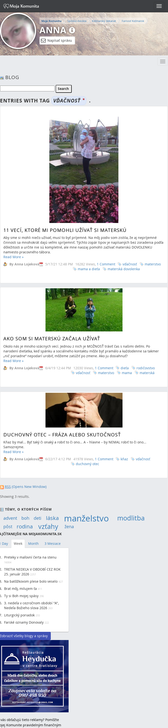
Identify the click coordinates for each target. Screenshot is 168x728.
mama (127, 356)
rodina (25, 526)
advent (10, 518)
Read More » (13, 257)
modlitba (131, 518)
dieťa (125, 351)
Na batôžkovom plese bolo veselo (31, 581)
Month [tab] (33, 543)
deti (37, 518)
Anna (52, 30)
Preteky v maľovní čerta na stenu (30, 557)
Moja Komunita (51, 21)
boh (25, 518)
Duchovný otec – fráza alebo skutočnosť (62, 412)
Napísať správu (56, 40)
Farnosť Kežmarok (133, 21)
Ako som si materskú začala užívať (51, 322)
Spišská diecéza (76, 21)
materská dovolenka (124, 269)
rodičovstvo (145, 351)
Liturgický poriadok (19, 615)
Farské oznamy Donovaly (24, 622)
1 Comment (106, 264)
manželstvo (86, 518)
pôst (7, 526)
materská (147, 356)
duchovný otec (87, 441)
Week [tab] (18, 543)
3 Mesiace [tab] (53, 543)
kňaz (124, 436)
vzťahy (48, 526)
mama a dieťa (89, 269)
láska (52, 518)
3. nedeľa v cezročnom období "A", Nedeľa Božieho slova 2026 (31, 605)
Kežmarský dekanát (104, 21)
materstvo (153, 264)
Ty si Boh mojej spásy (21, 595)
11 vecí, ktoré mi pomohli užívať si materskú (65, 230)
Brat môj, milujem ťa (20, 588)
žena (69, 526)
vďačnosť (130, 264)
